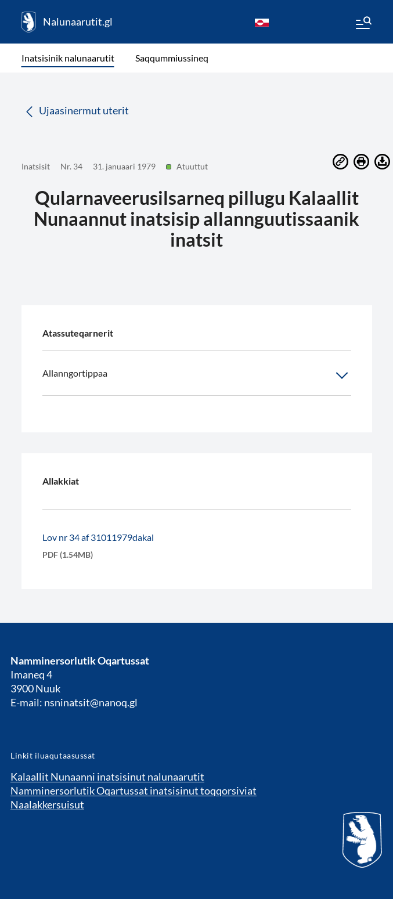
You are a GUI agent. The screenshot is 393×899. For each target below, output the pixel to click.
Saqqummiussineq (171, 57)
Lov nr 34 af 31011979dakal (98, 537)
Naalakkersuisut (47, 804)
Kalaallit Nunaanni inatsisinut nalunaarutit (107, 776)
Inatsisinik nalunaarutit (67, 57)
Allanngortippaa (196, 375)
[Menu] (363, 24)
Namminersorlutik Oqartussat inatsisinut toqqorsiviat (133, 790)
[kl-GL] (262, 22)
